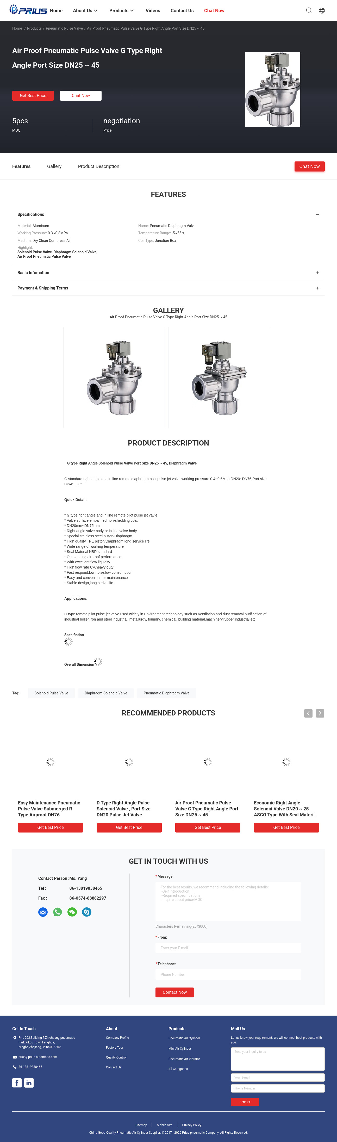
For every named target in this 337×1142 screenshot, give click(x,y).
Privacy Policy (191, 1125)
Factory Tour (114, 1047)
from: (162, 937)
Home (17, 28)
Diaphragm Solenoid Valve (106, 693)
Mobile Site (164, 1125)
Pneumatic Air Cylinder (184, 1038)
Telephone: (167, 964)
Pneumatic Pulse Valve (64, 28)
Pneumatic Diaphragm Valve (167, 693)
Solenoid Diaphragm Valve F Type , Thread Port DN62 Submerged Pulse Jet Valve (126, 808)
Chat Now (81, 95)
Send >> (245, 1102)
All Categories (178, 1069)
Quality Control (116, 1057)
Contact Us (113, 1067)
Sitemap (141, 1125)
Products (34, 28)
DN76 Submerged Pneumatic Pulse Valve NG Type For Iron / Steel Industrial (50, 808)
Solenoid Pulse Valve (51, 693)
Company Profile (117, 1038)
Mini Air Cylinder (179, 1048)
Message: (165, 876)
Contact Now (175, 992)
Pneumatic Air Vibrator (184, 1059)
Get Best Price (33, 95)
